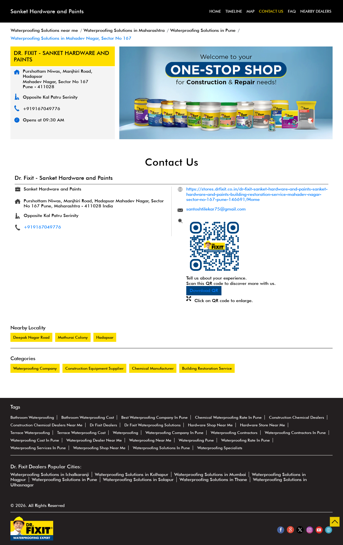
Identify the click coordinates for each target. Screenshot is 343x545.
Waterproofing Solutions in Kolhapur (131, 474)
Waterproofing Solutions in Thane (213, 479)
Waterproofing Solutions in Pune (64, 479)
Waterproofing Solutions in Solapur (138, 479)
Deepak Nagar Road (31, 337)
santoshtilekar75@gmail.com (216, 209)
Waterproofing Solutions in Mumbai (210, 474)
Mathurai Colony (73, 337)
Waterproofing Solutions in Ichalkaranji (49, 474)
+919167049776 (41, 108)
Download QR (204, 290)
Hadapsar (104, 337)
